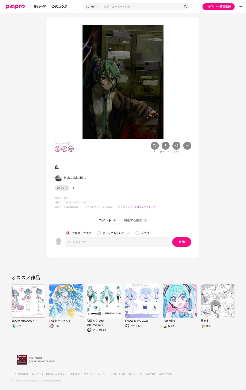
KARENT (151, 374)
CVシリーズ (135, 374)
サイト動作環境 (19, 374)
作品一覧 (40, 6)
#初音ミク (62, 188)
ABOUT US (165, 374)
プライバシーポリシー (95, 374)
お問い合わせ (118, 374)
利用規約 (75, 374)
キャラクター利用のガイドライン (49, 374)
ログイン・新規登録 (218, 6)
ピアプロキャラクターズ (143, 207)
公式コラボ (59, 6)
